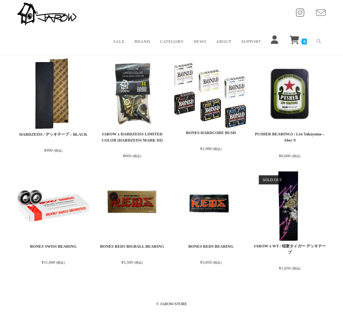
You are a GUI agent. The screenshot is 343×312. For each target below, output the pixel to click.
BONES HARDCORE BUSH (211, 132)
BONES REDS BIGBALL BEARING (132, 246)
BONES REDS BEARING (211, 246)
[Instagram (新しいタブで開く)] (300, 13)
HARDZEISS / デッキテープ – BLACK (53, 134)
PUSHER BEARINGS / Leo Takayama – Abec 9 (289, 137)
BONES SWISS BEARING (53, 246)
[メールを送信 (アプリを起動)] (320, 13)
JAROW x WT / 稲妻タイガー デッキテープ (289, 250)
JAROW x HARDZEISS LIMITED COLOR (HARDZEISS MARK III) (132, 137)
